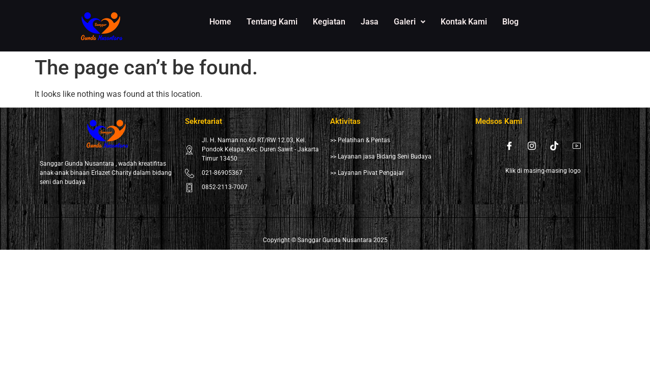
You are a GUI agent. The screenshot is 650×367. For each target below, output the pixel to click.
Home (220, 22)
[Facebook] (509, 145)
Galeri (409, 22)
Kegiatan (329, 22)
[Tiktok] (554, 145)
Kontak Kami (464, 22)
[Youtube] (576, 145)
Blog (510, 22)
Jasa (369, 22)
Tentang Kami (272, 22)
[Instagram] (531, 145)
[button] (409, 22)
